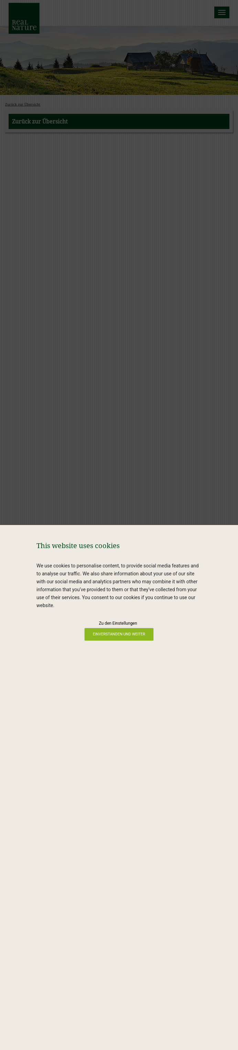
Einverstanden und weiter (119, 634)
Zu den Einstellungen (118, 623)
